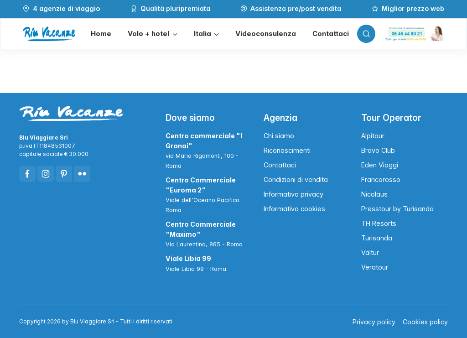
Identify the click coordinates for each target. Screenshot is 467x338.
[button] (152, 34)
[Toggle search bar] (366, 34)
